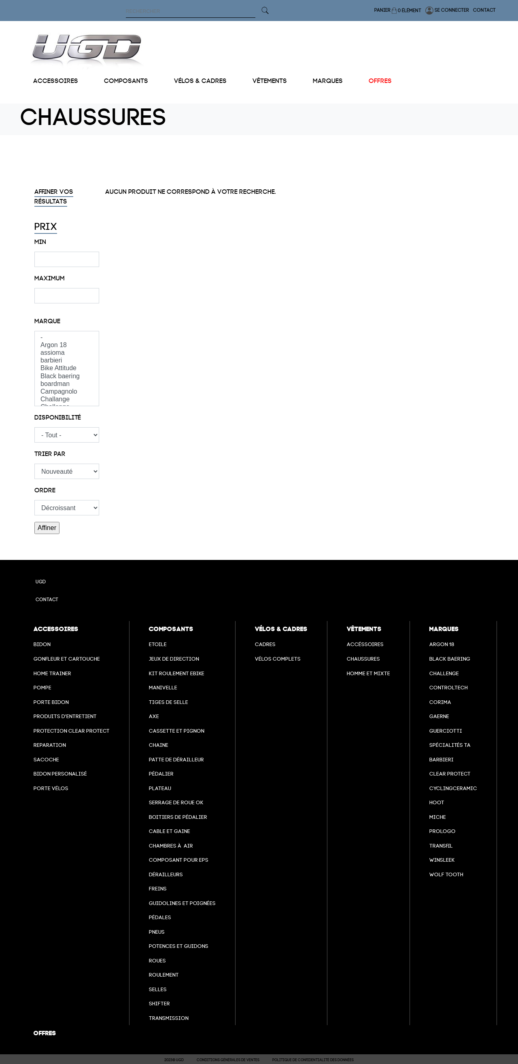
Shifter (159, 1003)
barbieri (67, 361)
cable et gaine (169, 831)
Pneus (157, 932)
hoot (436, 802)
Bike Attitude (67, 368)
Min (40, 242)
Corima (440, 702)
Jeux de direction (174, 659)
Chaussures (363, 659)
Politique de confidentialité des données (313, 1060)
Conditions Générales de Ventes (228, 1060)
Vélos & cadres (200, 81)
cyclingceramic (453, 788)
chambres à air (171, 846)
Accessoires (55, 81)
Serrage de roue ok (176, 802)
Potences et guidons (178, 946)
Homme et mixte (368, 673)
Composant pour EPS (178, 860)
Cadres (265, 644)
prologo (442, 831)
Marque (47, 321)
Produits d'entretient (65, 716)
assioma (67, 353)
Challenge (444, 673)
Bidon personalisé (60, 774)
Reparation (50, 745)
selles (158, 989)
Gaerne (439, 716)
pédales (160, 917)
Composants (126, 81)
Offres (380, 81)
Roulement (164, 975)
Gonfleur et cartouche (67, 659)
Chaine (158, 745)
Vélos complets (278, 659)
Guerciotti (445, 731)
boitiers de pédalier (178, 817)
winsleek (442, 860)
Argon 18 (67, 345)
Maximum (49, 278)
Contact (484, 10)
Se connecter (447, 10)
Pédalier (161, 774)
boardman (67, 384)
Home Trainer (52, 673)
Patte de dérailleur (176, 760)
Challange (67, 399)
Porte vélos (51, 788)
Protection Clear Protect (72, 731)
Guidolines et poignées (182, 903)
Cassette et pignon (176, 731)
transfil (441, 846)
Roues (157, 961)
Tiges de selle (168, 702)
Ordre (44, 490)
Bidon (42, 644)
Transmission (169, 1018)
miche (437, 817)
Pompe (42, 688)
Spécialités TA (450, 745)
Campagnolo (67, 392)
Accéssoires (365, 644)
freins (158, 889)
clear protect (450, 774)
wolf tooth (446, 874)
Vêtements (270, 81)
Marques (328, 81)
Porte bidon (51, 702)
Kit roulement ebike (176, 673)
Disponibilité (57, 417)
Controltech (448, 688)
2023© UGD (174, 1060)
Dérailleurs (166, 874)
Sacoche (46, 760)
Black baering (67, 376)
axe (154, 716)
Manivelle (163, 688)
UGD (41, 582)
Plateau (160, 788)
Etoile (158, 644)
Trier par (50, 454)
